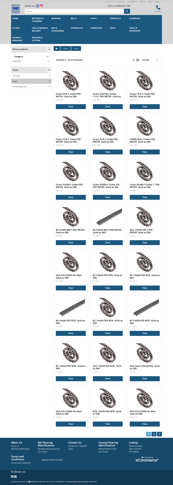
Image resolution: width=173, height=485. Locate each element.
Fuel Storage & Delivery (40, 29)
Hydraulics (77, 28)
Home (15, 18)
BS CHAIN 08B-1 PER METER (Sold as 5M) (70, 231)
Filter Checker (135, 449)
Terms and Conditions (21, 463)
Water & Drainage (17, 39)
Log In (150, 1)
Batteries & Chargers (38, 20)
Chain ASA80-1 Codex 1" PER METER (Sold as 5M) (145, 185)
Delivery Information (20, 449)
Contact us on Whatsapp (116, 1)
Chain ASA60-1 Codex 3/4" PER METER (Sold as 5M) (107, 185)
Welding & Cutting (37, 39)
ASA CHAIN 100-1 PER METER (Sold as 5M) (141, 231)
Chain (93, 18)
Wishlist (142, 1)
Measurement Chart (108, 449)
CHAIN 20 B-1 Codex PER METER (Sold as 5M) (143, 140)
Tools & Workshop (134, 29)
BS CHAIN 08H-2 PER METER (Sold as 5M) (107, 231)
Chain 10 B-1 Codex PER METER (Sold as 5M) (142, 95)
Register (158, 1)
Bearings (56, 18)
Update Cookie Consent (52, 459)
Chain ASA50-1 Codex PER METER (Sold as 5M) (69, 185)
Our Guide (42, 451)
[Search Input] (74, 11)
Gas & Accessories (57, 29)
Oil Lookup (134, 451)
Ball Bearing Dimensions (49, 449)
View (70, 106)
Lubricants (96, 28)
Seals (112, 28)
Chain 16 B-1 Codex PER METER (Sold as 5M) (105, 140)
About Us (15, 446)
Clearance (134, 18)
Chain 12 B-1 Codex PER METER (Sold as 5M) (68, 140)
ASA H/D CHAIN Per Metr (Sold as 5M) (69, 276)
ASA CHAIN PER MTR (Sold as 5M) (107, 367)
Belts (73, 18)
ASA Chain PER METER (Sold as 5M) (145, 367)
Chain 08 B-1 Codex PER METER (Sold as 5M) (68, 95)
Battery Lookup (135, 446)
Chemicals (115, 18)
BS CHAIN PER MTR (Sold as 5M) (108, 276)
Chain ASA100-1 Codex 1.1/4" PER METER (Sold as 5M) (107, 95)
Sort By (145, 60)
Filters (16, 28)
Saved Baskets (132, 1)
